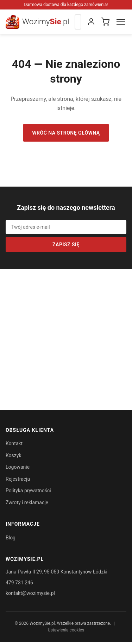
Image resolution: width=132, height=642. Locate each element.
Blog (10, 537)
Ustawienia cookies (66, 630)
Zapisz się (66, 244)
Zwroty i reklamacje (27, 502)
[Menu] (120, 22)
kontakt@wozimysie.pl (30, 593)
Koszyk (13, 455)
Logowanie (18, 467)
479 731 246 (19, 582)
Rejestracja (18, 479)
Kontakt (14, 443)
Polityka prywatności (28, 490)
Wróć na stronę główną (66, 133)
